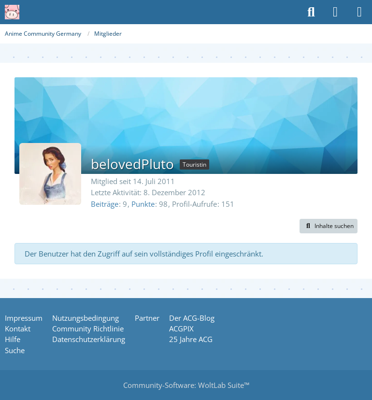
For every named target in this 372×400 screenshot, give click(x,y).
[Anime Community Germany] (12, 12)
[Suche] (311, 12)
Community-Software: (186, 385)
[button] (329, 226)
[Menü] (359, 12)
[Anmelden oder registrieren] (335, 12)
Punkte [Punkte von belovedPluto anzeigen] (143, 204)
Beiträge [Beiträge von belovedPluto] (104, 204)
